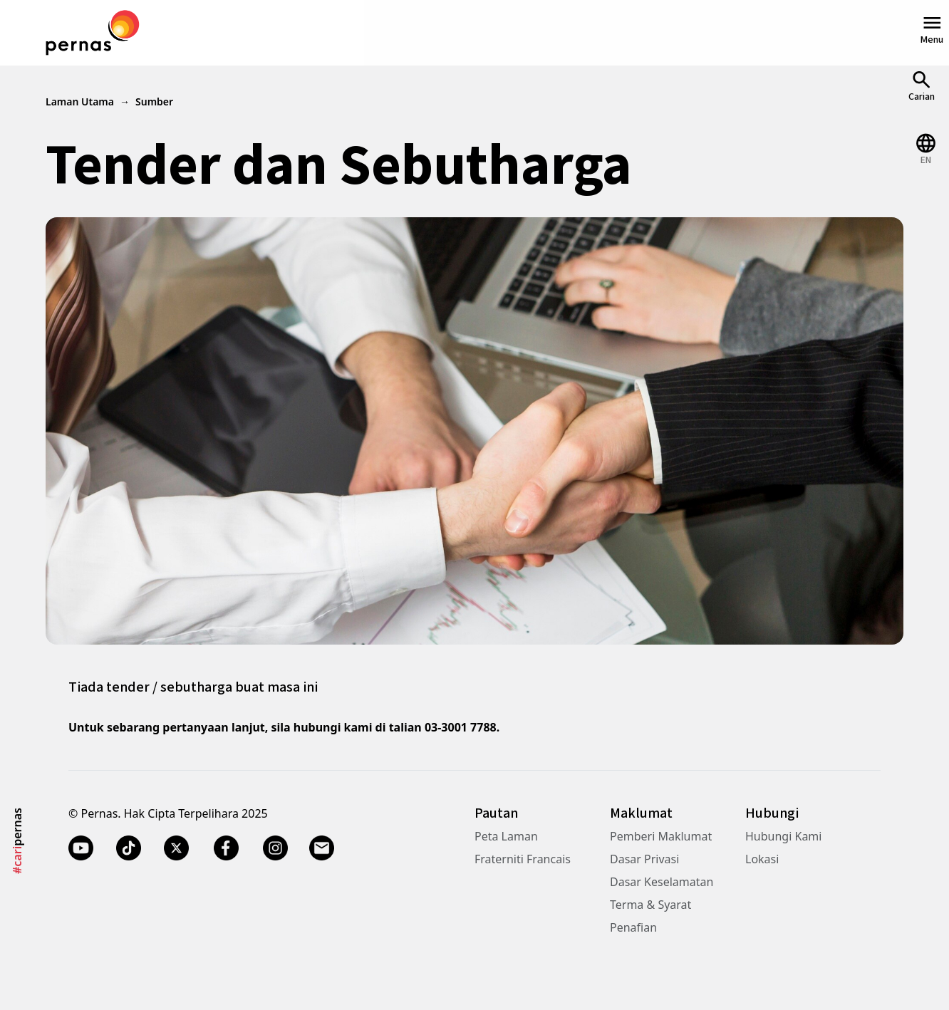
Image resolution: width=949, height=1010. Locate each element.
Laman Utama (80, 101)
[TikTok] (128, 847)
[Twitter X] (176, 847)
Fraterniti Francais (522, 859)
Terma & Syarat (650, 904)
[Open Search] (921, 86)
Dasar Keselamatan (661, 882)
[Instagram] (275, 847)
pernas (17, 841)
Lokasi (762, 859)
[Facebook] (226, 847)
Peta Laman (506, 836)
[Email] (323, 847)
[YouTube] (80, 847)
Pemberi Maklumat (661, 836)
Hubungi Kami (783, 836)
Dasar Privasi (644, 859)
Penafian (633, 927)
